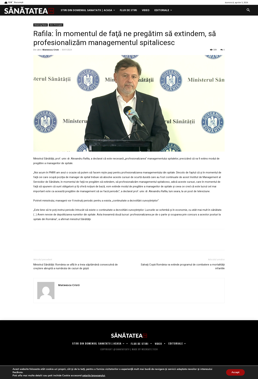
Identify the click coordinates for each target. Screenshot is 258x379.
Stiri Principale (56, 25)
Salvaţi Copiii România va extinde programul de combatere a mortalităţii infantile (183, 266)
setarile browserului (93, 375)
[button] (248, 10)
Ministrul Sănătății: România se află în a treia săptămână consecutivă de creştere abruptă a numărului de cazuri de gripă (75, 266)
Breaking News (40, 25)
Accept (235, 372)
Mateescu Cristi (50, 49)
